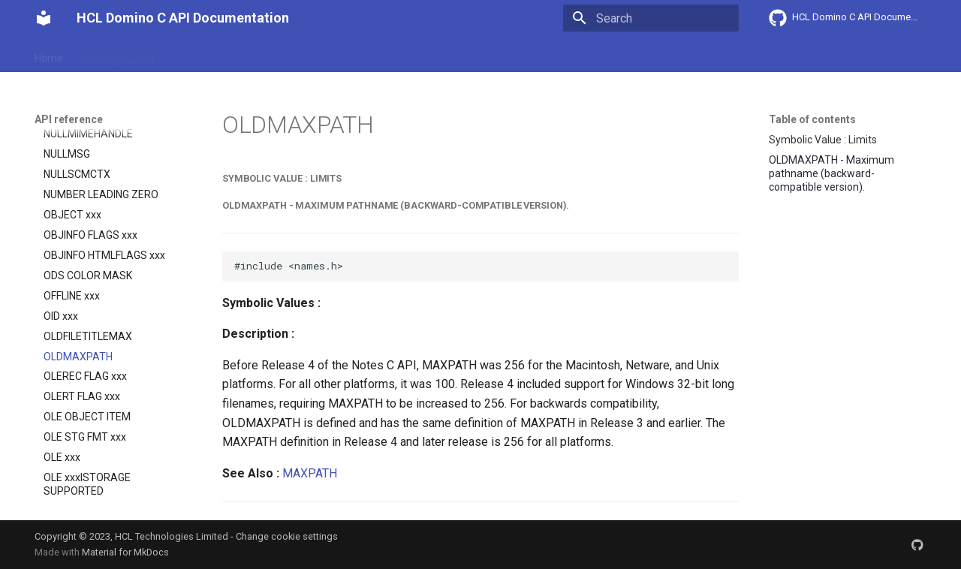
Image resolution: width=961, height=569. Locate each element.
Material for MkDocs (125, 552)
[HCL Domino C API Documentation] (44, 18)
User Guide (197, 55)
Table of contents (812, 119)
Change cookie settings (287, 536)
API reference (348, 55)
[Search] (651, 18)
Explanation (269, 55)
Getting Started (117, 55)
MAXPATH (309, 473)
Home (49, 55)
